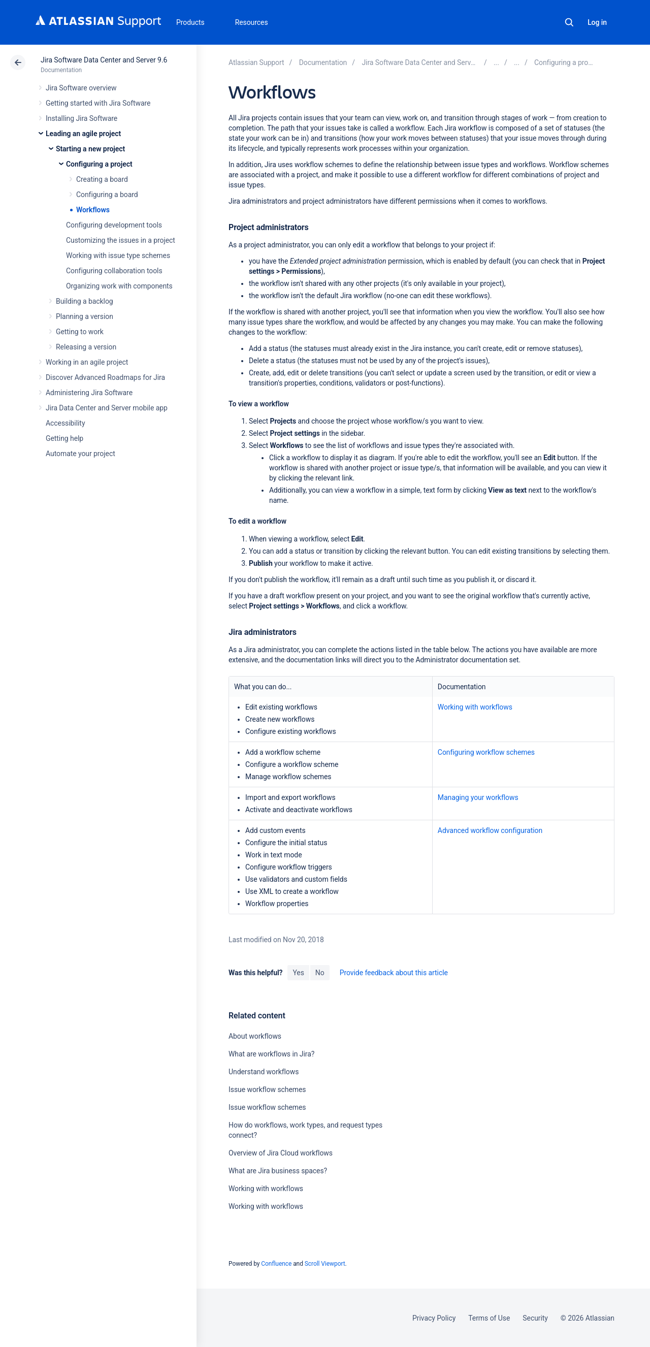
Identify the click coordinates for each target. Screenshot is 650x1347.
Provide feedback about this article (394, 973)
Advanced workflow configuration (490, 830)
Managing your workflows (478, 797)
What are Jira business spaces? (278, 1171)
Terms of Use (489, 1318)
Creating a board (102, 179)
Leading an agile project (83, 134)
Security (535, 1318)
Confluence (276, 1263)
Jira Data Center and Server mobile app (107, 408)
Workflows (93, 210)
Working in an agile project (87, 362)
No (319, 973)
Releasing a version (86, 347)
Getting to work (80, 332)
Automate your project (80, 454)
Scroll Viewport (325, 1263)
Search (569, 22)
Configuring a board (107, 194)
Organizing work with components (119, 286)
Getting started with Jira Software (98, 103)
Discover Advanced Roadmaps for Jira (105, 377)
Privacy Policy (434, 1318)
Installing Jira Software (81, 118)
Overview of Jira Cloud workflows (281, 1153)
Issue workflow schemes (267, 1089)
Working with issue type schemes (118, 255)
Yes (298, 973)
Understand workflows (264, 1072)
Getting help (64, 438)
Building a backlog (84, 301)
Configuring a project (99, 164)
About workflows (255, 1036)
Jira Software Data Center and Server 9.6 (104, 60)
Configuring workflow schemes (486, 752)
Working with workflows (475, 707)
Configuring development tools (114, 225)
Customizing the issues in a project (120, 240)
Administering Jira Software (89, 393)
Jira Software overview (81, 88)
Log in (597, 22)
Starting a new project (90, 149)
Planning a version (84, 316)
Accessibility (65, 423)
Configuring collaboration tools (114, 271)
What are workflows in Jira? (271, 1054)
